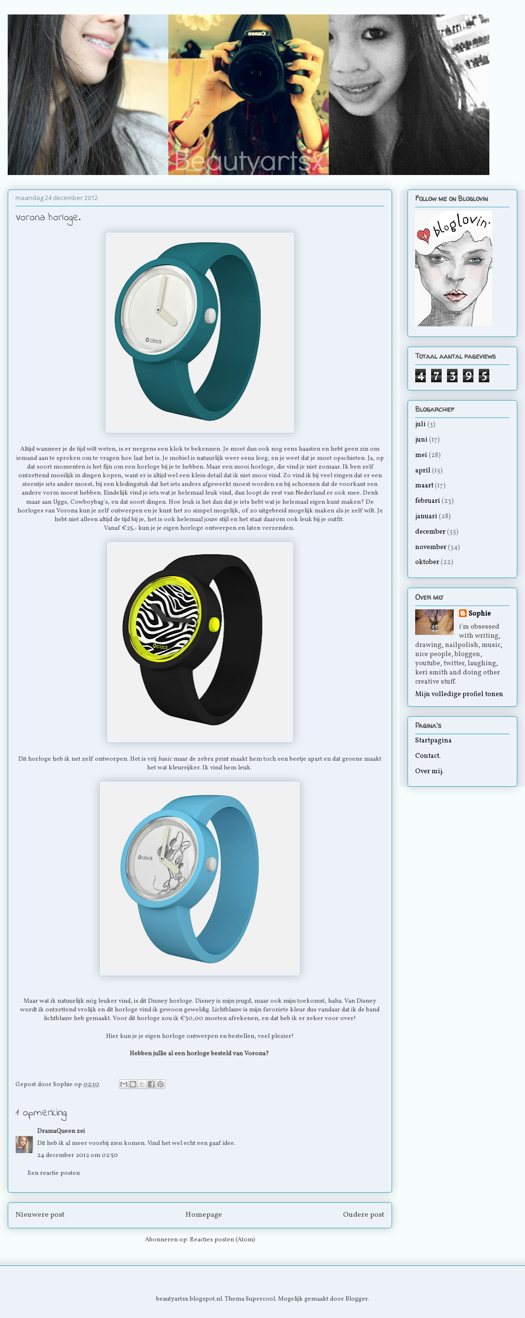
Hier (112, 1036)
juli (420, 424)
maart (424, 485)
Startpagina (433, 740)
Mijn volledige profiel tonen (459, 694)
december (430, 532)
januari (426, 516)
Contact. (428, 756)
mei (421, 455)
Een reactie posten (53, 1173)
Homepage (203, 1215)
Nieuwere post (40, 1215)
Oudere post (363, 1215)
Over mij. (429, 771)
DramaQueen (56, 1131)
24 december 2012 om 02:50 (77, 1155)
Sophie (480, 614)
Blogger (356, 1299)
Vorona (67, 511)
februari (427, 501)
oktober (427, 562)
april (423, 470)
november (430, 547)
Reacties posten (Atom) (222, 1240)
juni (421, 439)
